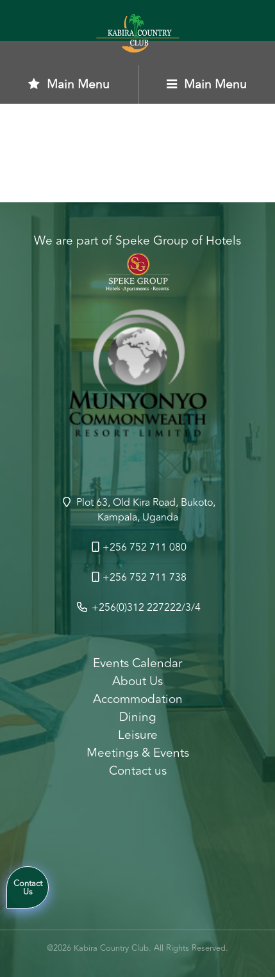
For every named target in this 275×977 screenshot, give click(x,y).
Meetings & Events (138, 753)
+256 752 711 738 (138, 577)
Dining (137, 717)
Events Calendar (137, 663)
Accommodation (138, 699)
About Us (137, 681)
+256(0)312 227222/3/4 (138, 607)
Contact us (138, 770)
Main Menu (69, 84)
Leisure (138, 735)
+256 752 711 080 (138, 547)
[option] (137, 378)
